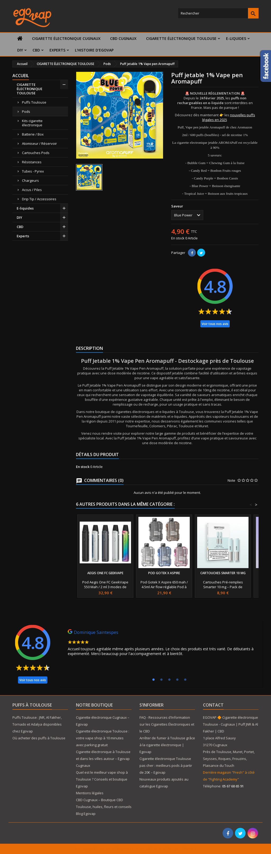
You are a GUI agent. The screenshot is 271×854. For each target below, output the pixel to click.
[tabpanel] (161, 644)
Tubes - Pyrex (33, 171)
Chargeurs (30, 180)
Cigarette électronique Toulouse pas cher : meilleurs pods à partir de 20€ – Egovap (165, 765)
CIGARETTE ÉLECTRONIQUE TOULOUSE (181, 38)
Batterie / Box (33, 134)
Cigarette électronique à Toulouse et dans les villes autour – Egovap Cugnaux (103, 758)
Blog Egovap (86, 813)
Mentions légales (89, 793)
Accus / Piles (32, 189)
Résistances (32, 162)
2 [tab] (161, 680)
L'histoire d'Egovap (94, 50)
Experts (57, 50)
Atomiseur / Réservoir (39, 143)
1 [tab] (153, 680)
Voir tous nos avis (215, 324)
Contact (213, 705)
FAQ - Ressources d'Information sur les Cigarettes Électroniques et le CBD (166, 724)
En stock (177, 238)
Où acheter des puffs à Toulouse (38, 738)
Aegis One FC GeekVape (105, 573)
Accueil (20, 75)
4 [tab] (177, 680)
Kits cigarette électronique (32, 122)
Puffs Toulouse (34, 102)
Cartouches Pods (35, 152)
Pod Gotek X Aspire (164, 573)
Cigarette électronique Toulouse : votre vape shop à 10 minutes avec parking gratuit (102, 738)
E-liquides (236, 38)
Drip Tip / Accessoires (39, 199)
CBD (36, 50)
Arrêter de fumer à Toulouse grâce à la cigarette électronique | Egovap (167, 745)
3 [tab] (169, 680)
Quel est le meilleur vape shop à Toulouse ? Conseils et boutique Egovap (102, 779)
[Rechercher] (218, 13)
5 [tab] (185, 680)
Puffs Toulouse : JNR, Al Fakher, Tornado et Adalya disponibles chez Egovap (37, 724)
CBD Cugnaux (123, 38)
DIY (20, 50)
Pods (26, 111)
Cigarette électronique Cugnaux (66, 38)
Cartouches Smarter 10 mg (223, 573)
